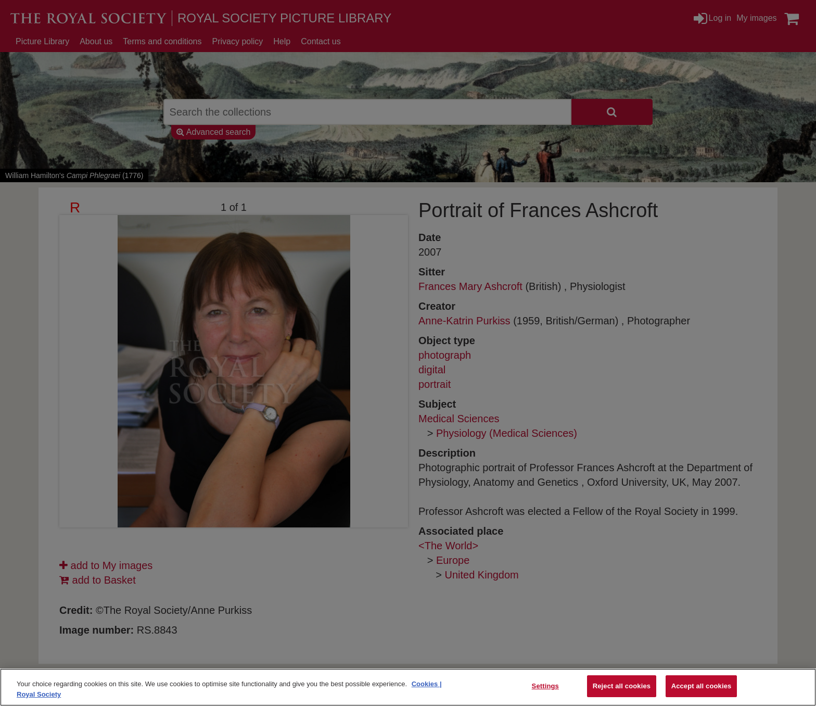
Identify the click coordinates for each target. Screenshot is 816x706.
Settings (545, 686)
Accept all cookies (701, 686)
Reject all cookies (622, 686)
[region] (408, 687)
